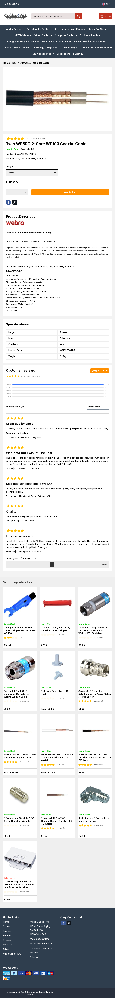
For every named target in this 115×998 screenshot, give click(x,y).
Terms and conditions (41, 948)
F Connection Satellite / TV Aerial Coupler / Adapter (19, 819)
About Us (8, 944)
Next (104, 564)
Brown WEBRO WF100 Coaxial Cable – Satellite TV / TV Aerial (57, 821)
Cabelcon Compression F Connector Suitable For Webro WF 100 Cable (92, 630)
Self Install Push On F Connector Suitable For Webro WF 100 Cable (17, 694)
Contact (7, 926)
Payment (7, 930)
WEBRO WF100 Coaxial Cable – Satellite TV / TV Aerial (20, 756)
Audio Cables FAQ (12, 953)
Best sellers (63, 53)
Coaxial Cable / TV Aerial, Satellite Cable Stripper (55, 629)
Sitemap (34, 957)
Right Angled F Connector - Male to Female (93, 819)
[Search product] (78, 16)
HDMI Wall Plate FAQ (41, 943)
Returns (7, 935)
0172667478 (11, 4)
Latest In (78, 53)
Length (9, 166)
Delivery (7, 940)
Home (6, 921)
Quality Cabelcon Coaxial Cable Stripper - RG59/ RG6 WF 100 (19, 630)
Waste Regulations (39, 938)
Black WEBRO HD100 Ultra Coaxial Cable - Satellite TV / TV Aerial (94, 757)
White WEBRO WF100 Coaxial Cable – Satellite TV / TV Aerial (57, 757)
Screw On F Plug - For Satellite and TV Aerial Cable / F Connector (94, 694)
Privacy (7, 949)
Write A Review (100, 371)
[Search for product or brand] (53, 16)
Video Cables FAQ (39, 921)
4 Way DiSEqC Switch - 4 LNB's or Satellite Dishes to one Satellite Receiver (19, 884)
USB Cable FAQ (38, 934)
